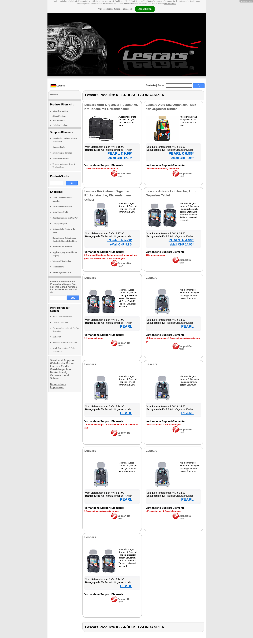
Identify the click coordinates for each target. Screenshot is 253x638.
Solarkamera (58, 267)
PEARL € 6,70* (119, 240)
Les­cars (90, 277)
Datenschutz (170, 3)
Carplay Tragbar (60, 223)
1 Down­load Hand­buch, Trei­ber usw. (101, 168)
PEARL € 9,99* (119, 153)
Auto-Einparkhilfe (60, 212)
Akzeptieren (145, 8)
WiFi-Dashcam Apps (65, 342)
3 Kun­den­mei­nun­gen (156, 255)
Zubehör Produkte (60, 125)
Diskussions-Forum (61, 158)
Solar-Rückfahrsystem (62, 206)
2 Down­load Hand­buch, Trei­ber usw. (101, 255)
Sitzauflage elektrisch (62, 272)
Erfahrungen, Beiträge (62, 153)
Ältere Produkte (59, 116)
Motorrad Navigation (62, 261)
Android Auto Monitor (62, 246)
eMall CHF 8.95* (182, 158)
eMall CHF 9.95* (121, 244)
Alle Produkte (58, 120)
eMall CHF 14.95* (182, 244)
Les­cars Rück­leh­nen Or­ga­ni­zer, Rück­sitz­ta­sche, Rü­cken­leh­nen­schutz (107, 195)
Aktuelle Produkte (60, 111)
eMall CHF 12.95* (120, 158)
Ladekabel (60, 322)
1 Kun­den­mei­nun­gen (94, 338)
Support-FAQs (59, 147)
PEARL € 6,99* (181, 153)
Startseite (151, 85)
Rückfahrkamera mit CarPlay (65, 218)
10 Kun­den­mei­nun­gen (156, 338)
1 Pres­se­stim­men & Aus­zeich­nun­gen (107, 258)
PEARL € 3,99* (181, 240)
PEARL (126, 326)
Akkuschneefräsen (62, 317)
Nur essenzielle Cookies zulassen (115, 8)
